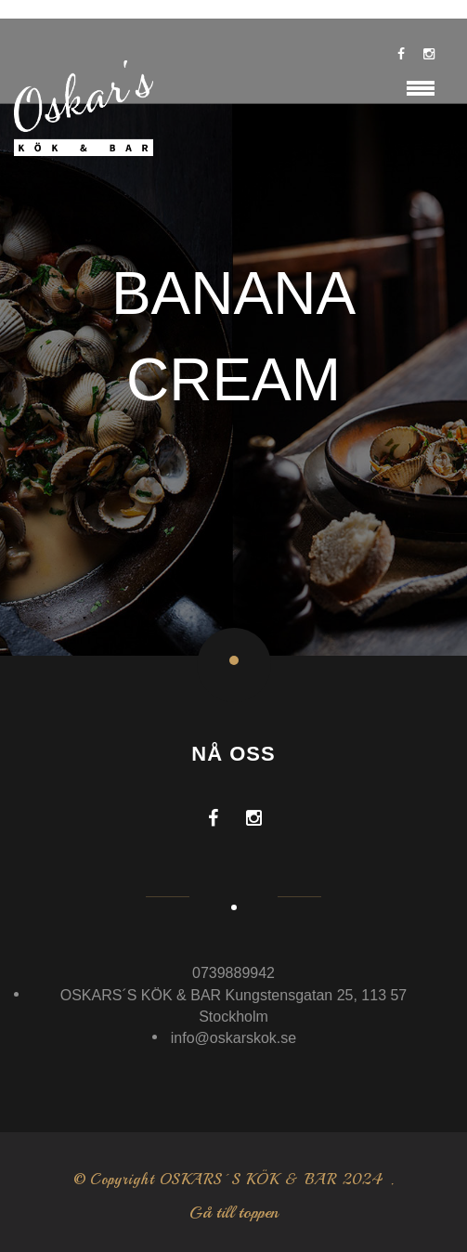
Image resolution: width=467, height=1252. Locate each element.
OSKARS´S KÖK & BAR (248, 1179)
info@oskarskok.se (233, 1038)
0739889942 (233, 973)
